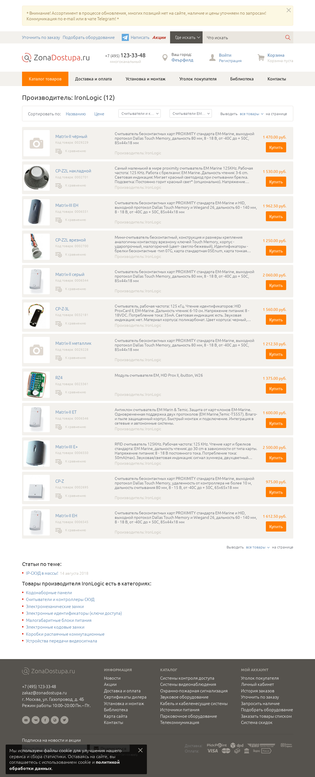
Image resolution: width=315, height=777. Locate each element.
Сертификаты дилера (125, 697)
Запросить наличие (260, 703)
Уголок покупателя (198, 79)
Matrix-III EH (66, 205)
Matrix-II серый (69, 274)
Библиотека (242, 79)
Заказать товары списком (266, 716)
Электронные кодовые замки (55, 627)
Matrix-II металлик (73, 343)
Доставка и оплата (93, 79)
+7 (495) (125, 55)
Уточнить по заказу (41, 37)
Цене (99, 114)
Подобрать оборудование (89, 37)
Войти (225, 55)
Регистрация (230, 60)
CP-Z (59, 481)
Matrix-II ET (66, 412)
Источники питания (179, 709)
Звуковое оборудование (184, 697)
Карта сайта (115, 716)
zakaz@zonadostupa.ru (44, 692)
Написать (140, 37)
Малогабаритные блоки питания (59, 620)
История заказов (257, 690)
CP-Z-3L (62, 308)
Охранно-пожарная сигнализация (194, 690)
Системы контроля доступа (187, 678)
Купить (276, 147)
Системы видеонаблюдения (188, 684)
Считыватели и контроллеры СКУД (60, 599)
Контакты (277, 79)
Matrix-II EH (66, 515)
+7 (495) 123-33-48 (39, 686)
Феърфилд (182, 59)
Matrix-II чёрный (71, 136)
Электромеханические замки (55, 606)
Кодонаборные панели (49, 592)
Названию (76, 114)
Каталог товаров (45, 79)
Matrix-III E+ (66, 446)
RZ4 (58, 377)
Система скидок (257, 722)
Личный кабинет (257, 684)
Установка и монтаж (146, 79)
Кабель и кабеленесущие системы (194, 703)
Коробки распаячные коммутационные (65, 634)
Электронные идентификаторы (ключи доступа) (74, 613)
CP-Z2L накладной (73, 171)
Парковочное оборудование (188, 716)
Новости (112, 678)
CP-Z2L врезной (70, 240)
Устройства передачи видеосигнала (61, 641)
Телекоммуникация (179, 722)
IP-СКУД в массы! (42, 573)
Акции (159, 37)
